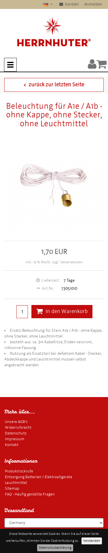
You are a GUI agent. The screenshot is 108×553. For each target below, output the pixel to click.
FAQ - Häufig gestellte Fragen (30, 494)
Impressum (14, 439)
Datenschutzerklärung (55, 548)
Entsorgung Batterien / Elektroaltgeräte (38, 477)
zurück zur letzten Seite (54, 85)
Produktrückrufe (19, 471)
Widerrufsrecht (18, 427)
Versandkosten (71, 262)
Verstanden (91, 541)
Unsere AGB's (16, 421)
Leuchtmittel (16, 482)
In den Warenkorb (62, 311)
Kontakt (69, 4)
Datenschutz (15, 433)
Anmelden (93, 4)
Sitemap (12, 488)
